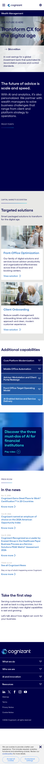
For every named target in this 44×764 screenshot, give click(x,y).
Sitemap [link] (5, 697)
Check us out (6, 563)
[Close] (40, 747)
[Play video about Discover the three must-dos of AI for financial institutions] (12, 452)
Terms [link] (4, 702)
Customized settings (30, 760)
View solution (11, 276)
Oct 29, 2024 (6, 514)
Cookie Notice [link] (7, 712)
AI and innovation (11, 676)
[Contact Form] (22, 628)
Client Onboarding (16, 309)
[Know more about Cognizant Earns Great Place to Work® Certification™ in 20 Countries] (22, 500)
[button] (40, 5)
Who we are (8, 669)
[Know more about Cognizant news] (22, 565)
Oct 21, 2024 (6, 535)
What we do (8, 661)
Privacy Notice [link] (8, 707)
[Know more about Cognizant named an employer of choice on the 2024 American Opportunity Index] (22, 519)
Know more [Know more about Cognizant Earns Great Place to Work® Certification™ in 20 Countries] (7, 506)
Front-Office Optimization (21, 253)
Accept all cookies (11, 760)
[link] (15, 5)
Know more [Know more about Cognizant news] (7, 574)
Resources (7, 684)
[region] (22, 754)
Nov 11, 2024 (6, 496)
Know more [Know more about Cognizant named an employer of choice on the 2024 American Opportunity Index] (7, 528)
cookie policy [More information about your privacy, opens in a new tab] (7, 754)
